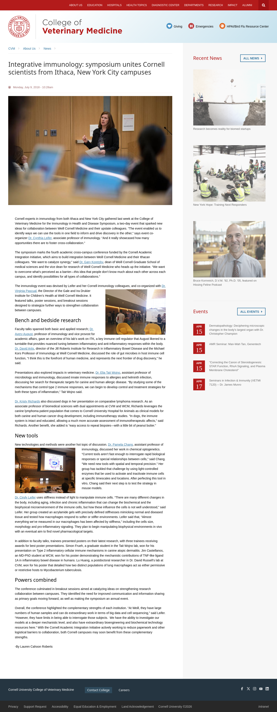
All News (252, 58)
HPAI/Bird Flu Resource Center (248, 26)
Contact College (98, 690)
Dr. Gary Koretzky (91, 262)
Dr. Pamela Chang (120, 444)
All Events (251, 311)
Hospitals (114, 5)
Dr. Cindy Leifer (25, 497)
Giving (178, 26)
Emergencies (204, 26)
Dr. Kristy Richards (27, 401)
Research (215, 5)
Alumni (247, 5)
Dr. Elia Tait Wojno (107, 372)
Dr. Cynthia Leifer (40, 238)
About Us (75, 5)
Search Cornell (263, 5)
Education (94, 5)
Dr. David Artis (24, 348)
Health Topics (137, 5)
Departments (194, 5)
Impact (232, 5)
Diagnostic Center (165, 5)
